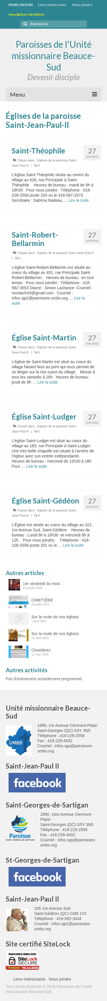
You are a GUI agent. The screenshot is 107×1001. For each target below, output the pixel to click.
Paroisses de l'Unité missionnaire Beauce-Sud (53, 55)
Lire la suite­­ (78, 200)
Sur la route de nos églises (55, 617)
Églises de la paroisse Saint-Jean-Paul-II (65, 253)
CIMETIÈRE (42, 600)
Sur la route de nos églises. (55, 633)
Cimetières (41, 650)
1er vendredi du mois (41, 583)
